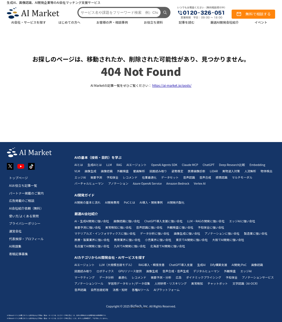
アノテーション (118, 183)
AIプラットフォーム (167, 290)
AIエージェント (136, 165)
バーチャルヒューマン (89, 183)
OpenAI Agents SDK (164, 165)
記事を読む (186, 22)
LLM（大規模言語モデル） (116, 265)
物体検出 (266, 171)
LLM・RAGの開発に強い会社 (205, 221)
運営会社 (15, 231)
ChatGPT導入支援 (181, 265)
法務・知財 (120, 290)
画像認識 (107, 171)
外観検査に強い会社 (180, 227)
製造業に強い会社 (255, 233)
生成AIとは (95, 165)
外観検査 (123, 171)
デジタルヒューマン (206, 271)
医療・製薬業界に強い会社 (92, 240)
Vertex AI (200, 183)
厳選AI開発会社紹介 (224, 22)
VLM (77, 171)
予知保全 (112, 177)
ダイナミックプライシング (203, 277)
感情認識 (221, 177)
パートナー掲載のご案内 (26, 193)
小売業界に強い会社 (158, 240)
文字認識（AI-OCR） (245, 283)
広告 (178, 277)
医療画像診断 (196, 171)
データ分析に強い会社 (154, 233)
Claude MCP (190, 165)
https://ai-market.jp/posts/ (172, 85)
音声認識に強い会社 (149, 227)
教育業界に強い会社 (127, 240)
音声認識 (189, 177)
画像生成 (90, 171)
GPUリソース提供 (130, 271)
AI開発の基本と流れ (87, 202)
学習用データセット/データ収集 (129, 283)
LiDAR (214, 171)
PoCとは (129, 202)
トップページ (18, 178)
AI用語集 (15, 246)
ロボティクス (105, 271)
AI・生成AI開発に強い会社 (91, 221)
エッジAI (80, 177)
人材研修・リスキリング (170, 283)
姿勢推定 (177, 171)
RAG (119, 165)
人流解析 (250, 171)
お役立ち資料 (153, 22)
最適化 (122, 277)
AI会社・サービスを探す (28, 22)
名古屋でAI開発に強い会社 (91, 246)
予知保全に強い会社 (211, 227)
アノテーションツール (88, 283)
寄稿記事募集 (18, 254)
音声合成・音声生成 (175, 271)
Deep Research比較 (232, 165)
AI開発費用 (112, 202)
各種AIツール (140, 290)
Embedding (257, 165)
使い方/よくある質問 (24, 216)
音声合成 (205, 177)
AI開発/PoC (239, 265)
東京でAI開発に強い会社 (192, 240)
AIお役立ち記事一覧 (23, 185)
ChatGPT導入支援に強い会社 (163, 221)
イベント (261, 22)
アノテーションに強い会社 (222, 233)
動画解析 (139, 171)
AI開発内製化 (176, 202)
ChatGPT (209, 165)
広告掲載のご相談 (21, 200)
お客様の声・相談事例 (112, 22)
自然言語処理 (99, 290)
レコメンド (130, 177)
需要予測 (96, 177)
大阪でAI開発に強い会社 (228, 240)
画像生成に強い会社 (187, 233)
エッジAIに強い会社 (242, 221)
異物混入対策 (231, 171)
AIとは (78, 165)
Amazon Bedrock (177, 183)
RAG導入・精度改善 (152, 265)
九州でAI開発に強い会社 (130, 246)
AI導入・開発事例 (151, 202)
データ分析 (106, 277)
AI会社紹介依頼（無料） (26, 208)
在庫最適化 (149, 177)
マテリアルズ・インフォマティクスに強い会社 (104, 233)
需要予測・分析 (161, 277)
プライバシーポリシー (24, 223)
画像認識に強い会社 (126, 221)
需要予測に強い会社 (87, 227)
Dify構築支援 (218, 265)
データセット (170, 177)
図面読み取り (158, 171)
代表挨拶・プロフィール (26, 239)
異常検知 (197, 283)
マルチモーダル (242, 177)
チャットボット (217, 283)
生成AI (201, 265)
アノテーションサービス (258, 277)
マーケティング (84, 277)
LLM (109, 165)
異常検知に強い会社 (118, 227)
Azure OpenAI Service (147, 183)
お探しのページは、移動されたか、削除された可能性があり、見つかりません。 (141, 58)
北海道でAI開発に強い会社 (167, 246)
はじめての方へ (69, 22)
